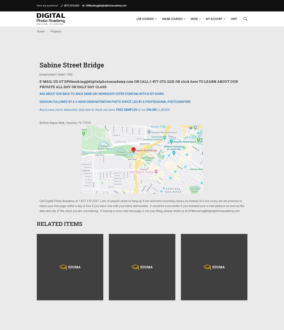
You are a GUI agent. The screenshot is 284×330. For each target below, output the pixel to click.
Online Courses (172, 19)
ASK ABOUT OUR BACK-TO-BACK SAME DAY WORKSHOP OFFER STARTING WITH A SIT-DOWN (102, 94)
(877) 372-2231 (72, 5)
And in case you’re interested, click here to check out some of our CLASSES (105, 110)
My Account (214, 19)
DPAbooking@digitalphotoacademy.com (106, 5)
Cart (234, 19)
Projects (55, 31)
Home (41, 31)
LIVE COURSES (145, 19)
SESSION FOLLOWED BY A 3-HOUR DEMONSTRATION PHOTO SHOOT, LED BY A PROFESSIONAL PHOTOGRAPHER (115, 102)
